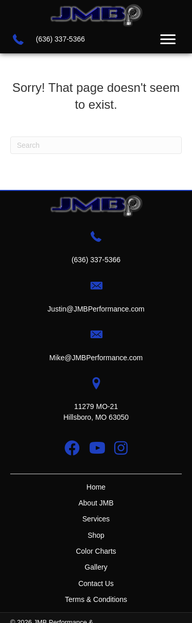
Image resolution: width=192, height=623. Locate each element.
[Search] (96, 145)
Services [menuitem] (96, 519)
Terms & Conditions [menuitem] (96, 599)
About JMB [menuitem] (95, 503)
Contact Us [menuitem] (96, 583)
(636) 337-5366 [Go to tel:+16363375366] (60, 39)
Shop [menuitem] (96, 535)
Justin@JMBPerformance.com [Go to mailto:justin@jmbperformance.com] (96, 309)
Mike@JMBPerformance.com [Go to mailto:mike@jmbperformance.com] (95, 358)
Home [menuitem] (96, 487)
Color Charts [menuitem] (96, 551)
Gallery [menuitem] (95, 567)
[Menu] (168, 39)
